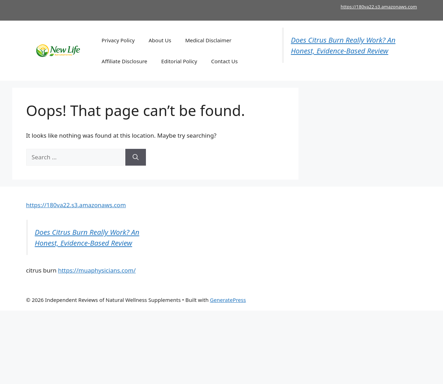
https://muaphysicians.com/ (97, 270)
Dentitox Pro (368, 299)
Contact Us (224, 61)
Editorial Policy (179, 61)
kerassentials (401, 299)
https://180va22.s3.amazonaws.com (379, 6)
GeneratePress (228, 299)
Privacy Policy (118, 40)
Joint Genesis (336, 299)
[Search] (135, 157)
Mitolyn (309, 299)
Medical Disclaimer (208, 40)
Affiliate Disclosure (124, 61)
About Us (160, 40)
